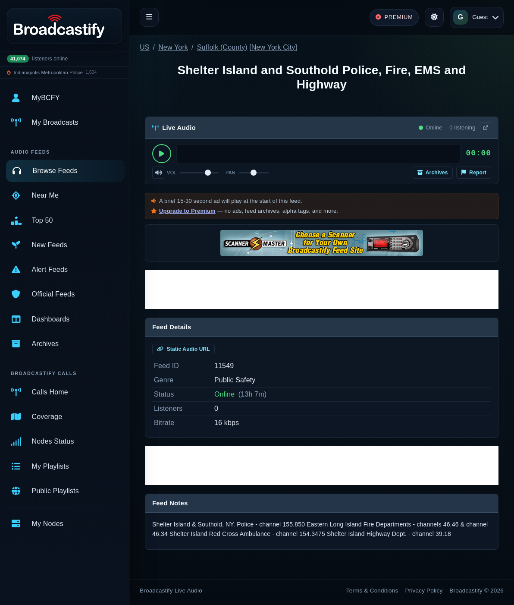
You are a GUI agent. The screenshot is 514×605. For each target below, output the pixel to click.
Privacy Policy (424, 590)
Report (473, 173)
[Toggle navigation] (149, 17)
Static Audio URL (183, 349)
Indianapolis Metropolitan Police (48, 72)
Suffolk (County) (222, 47)
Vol (172, 172)
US (145, 47)
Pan (230, 172)
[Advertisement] (321, 289)
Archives (432, 173)
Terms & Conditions (372, 590)
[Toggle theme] (434, 17)
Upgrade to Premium (187, 211)
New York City (273, 47)
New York (173, 47)
